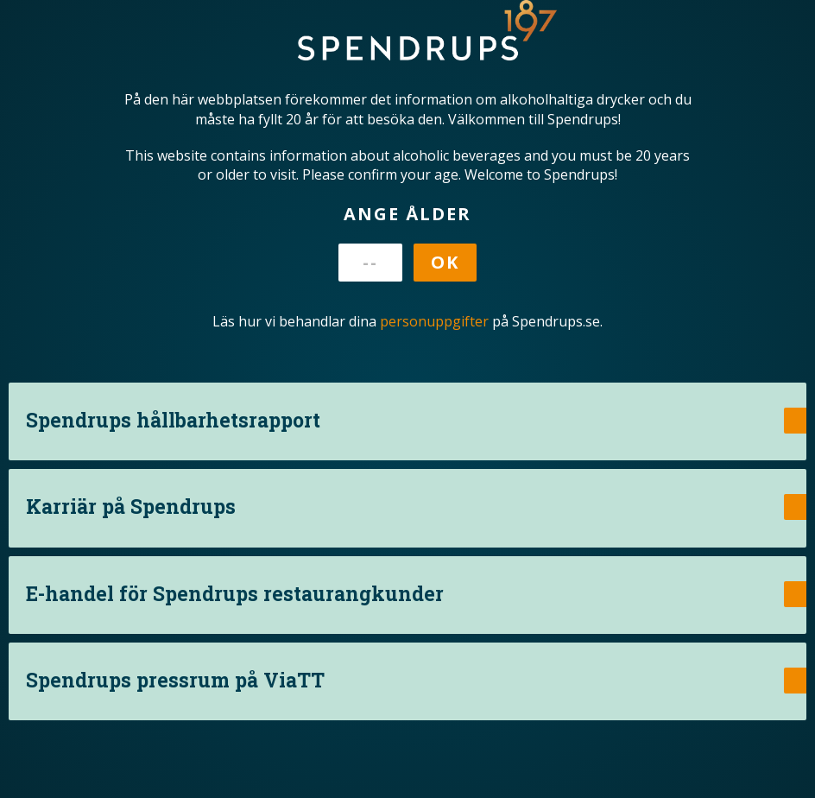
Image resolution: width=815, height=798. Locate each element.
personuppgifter (434, 321)
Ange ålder (407, 213)
